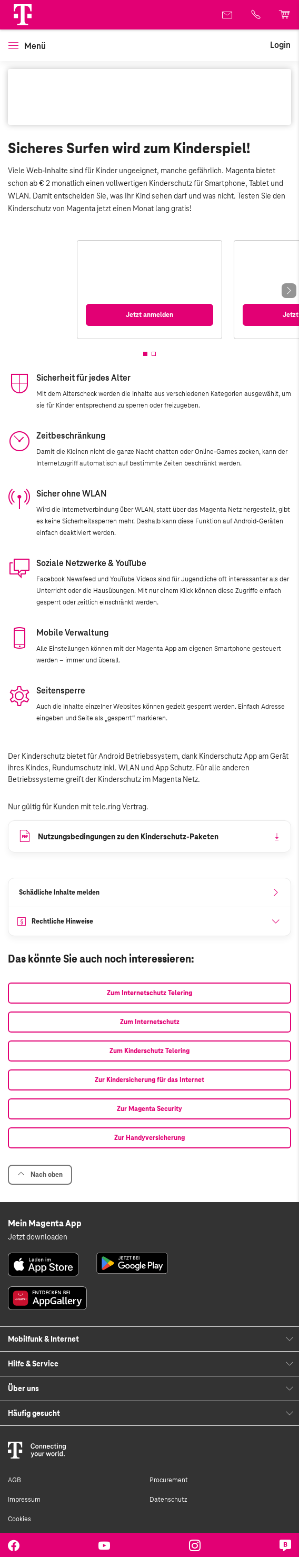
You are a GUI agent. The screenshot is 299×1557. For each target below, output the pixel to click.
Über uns (23, 1388)
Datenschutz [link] (168, 1499)
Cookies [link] (19, 1519)
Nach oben (40, 1174)
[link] (228, 14)
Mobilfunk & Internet (43, 1339)
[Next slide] (289, 290)
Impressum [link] (24, 1499)
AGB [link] (14, 1480)
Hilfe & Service (33, 1363)
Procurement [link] (169, 1480)
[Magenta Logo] (22, 14)
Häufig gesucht (34, 1413)
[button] (22, 14)
